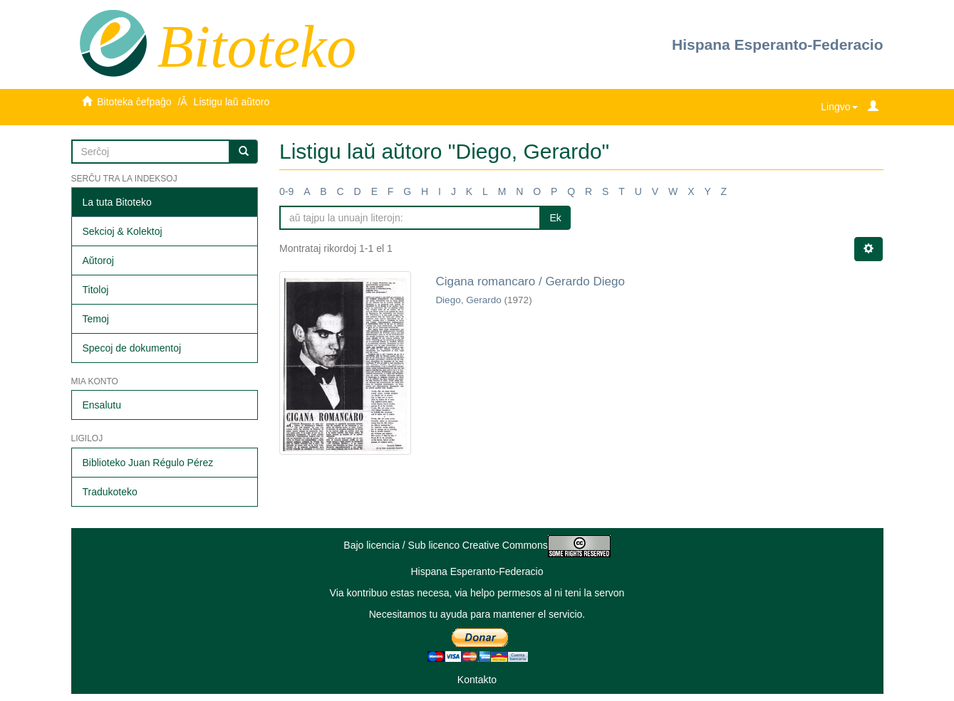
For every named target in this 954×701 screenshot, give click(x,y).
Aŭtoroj (98, 260)
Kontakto (477, 679)
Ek (555, 217)
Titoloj (96, 289)
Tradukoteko (110, 491)
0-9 (286, 191)
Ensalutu (102, 405)
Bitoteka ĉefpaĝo (134, 101)
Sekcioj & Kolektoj (122, 231)
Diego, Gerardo (468, 300)
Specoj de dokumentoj (132, 348)
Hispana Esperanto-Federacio (777, 44)
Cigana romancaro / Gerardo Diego (530, 281)
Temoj (96, 319)
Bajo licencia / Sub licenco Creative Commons (476, 545)
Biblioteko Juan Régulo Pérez (148, 462)
